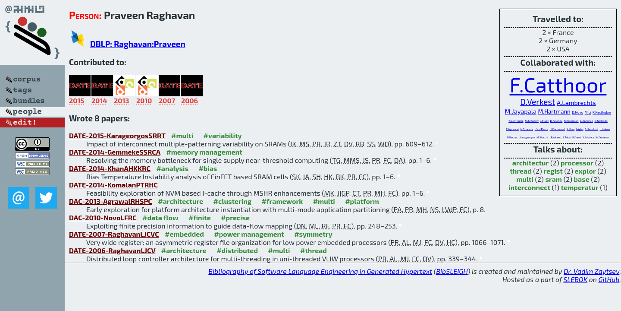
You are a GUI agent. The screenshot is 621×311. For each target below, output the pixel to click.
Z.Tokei (567, 137)
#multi (182, 135)
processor (577, 163)
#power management (249, 234)
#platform (362, 201)
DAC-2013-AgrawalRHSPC (110, 201)
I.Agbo (579, 128)
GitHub (609, 279)
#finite (199, 217)
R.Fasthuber (602, 112)
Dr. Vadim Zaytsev (591, 271)
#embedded (184, 234)
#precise (235, 217)
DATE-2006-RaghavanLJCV (112, 250)
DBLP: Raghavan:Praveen (137, 44)
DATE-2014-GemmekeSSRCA (114, 152)
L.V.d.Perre (541, 128)
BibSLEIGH (451, 271)
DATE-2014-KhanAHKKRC (110, 168)
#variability (223, 135)
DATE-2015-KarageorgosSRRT (117, 135)
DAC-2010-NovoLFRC (103, 217)
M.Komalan (571, 120)
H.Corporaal (557, 128)
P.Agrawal (512, 128)
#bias (207, 168)
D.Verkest (537, 102)
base (582, 179)
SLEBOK (575, 279)
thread (521, 171)
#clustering (232, 201)
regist (553, 171)
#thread (313, 250)
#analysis (172, 168)
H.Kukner (604, 128)
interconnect (529, 187)
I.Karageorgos (527, 137)
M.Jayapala (520, 111)
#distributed (237, 250)
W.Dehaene (602, 137)
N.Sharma (527, 128)
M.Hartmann (554, 111)
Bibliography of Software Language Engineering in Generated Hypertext (320, 271)
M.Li (588, 112)
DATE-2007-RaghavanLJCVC (114, 234)
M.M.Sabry (532, 120)
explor (585, 171)
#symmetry (313, 234)
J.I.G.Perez (586, 120)
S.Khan (571, 128)
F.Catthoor (558, 84)
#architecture (180, 201)
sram (553, 179)
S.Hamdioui (591, 128)
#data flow (160, 217)
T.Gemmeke (516, 120)
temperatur (580, 187)
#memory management (204, 152)
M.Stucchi (542, 137)
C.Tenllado (601, 120)
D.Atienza (556, 120)
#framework (282, 201)
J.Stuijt (544, 120)
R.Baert (576, 137)
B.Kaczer (512, 137)
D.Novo (577, 112)
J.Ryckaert (555, 137)
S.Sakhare (588, 137)
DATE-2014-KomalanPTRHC (113, 185)
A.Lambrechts (576, 102)
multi (524, 179)
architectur (530, 163)
